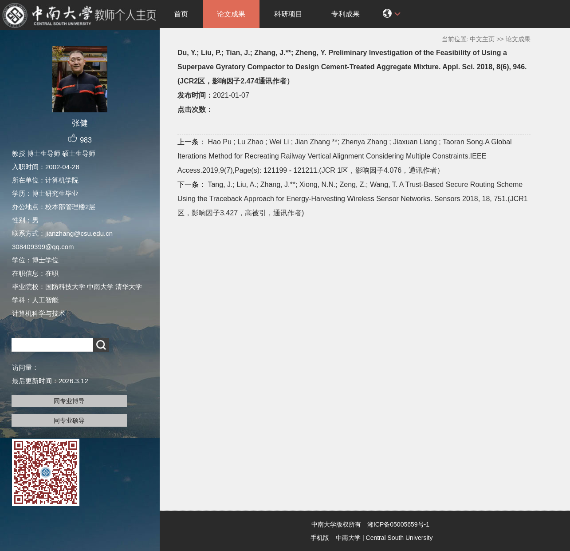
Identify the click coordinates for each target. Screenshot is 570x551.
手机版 (320, 537)
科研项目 (288, 14)
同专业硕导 (69, 420)
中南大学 (348, 537)
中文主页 (482, 39)
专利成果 (345, 14)
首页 (181, 14)
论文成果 (231, 14)
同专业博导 (69, 400)
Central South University (399, 537)
